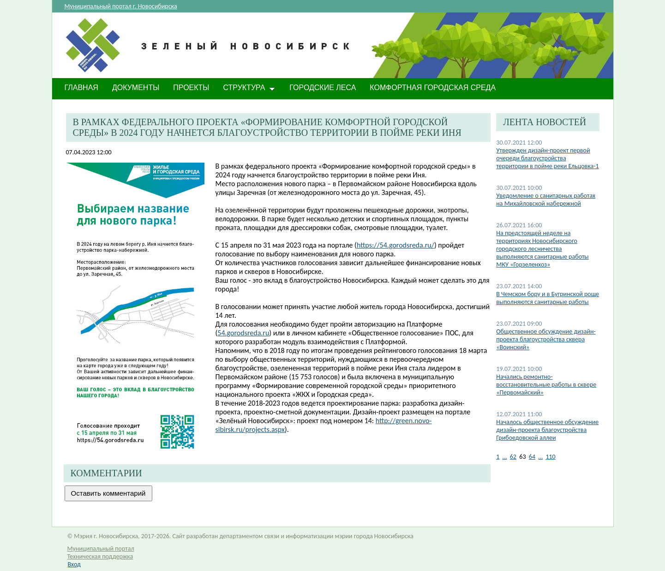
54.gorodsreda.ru (243, 332)
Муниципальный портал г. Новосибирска (121, 6)
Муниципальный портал (100, 549)
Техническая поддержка (100, 556)
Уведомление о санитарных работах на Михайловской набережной (545, 199)
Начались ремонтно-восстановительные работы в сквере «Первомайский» (546, 384)
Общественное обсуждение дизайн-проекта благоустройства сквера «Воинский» (545, 339)
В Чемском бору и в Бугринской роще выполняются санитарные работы (547, 298)
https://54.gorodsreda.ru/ (395, 245)
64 (532, 457)
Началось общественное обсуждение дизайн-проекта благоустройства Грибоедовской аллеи (547, 430)
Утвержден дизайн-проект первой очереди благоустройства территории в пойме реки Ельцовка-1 (547, 158)
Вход (74, 564)
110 (550, 457)
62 (513, 457)
